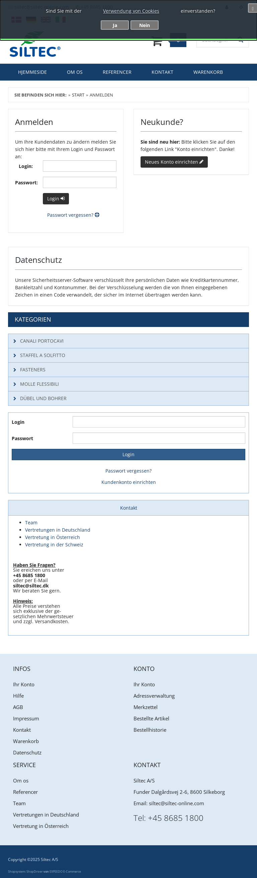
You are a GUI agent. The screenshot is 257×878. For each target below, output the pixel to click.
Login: (26, 166)
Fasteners (33, 369)
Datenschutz (27, 752)
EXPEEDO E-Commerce (65, 871)
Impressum (26, 718)
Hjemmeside (32, 72)
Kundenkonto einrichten (128, 482)
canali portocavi (42, 341)
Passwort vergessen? (128, 471)
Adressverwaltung (154, 695)
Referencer (117, 72)
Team (19, 803)
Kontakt (162, 72)
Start (78, 95)
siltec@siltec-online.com (176, 803)
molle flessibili (39, 384)
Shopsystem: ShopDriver (25, 871)
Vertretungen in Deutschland (46, 814)
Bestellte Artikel (151, 718)
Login (56, 198)
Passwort (22, 438)
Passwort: (26, 182)
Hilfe (18, 695)
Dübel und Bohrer (43, 398)
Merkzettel (146, 707)
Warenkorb (208, 72)
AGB (18, 707)
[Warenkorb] (149, 41)
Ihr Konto (23, 684)
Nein (144, 25)
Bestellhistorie (150, 729)
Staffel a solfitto (42, 355)
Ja (115, 25)
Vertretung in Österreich (41, 826)
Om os (75, 72)
